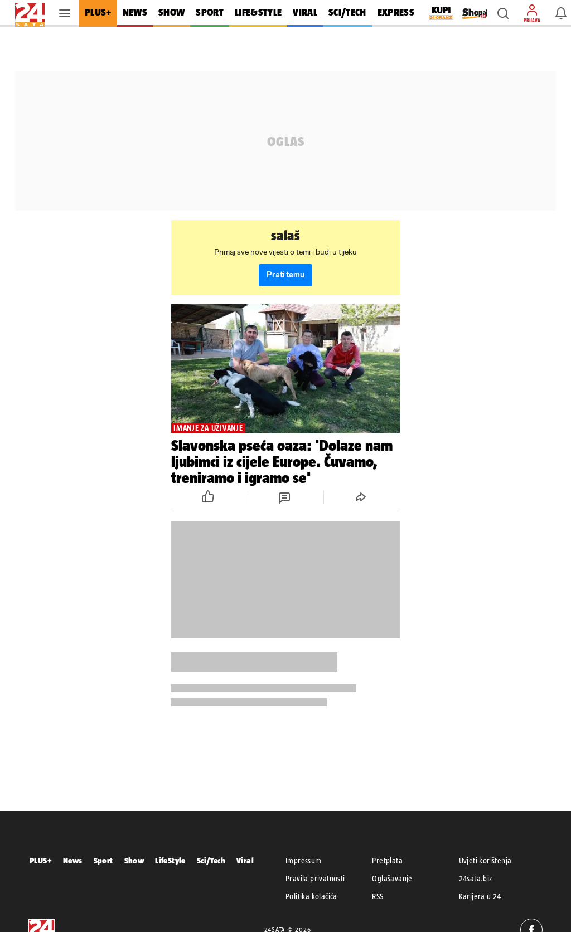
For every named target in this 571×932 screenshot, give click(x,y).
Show (134, 860)
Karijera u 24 (480, 896)
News (73, 860)
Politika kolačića (311, 896)
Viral (245, 860)
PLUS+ (41, 860)
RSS (377, 896)
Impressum (304, 860)
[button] (503, 13)
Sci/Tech (211, 860)
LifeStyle (170, 860)
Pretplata (387, 860)
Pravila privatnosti (315, 878)
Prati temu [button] (285, 275)
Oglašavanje (392, 878)
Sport (103, 860)
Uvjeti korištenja (485, 860)
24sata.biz (475, 878)
